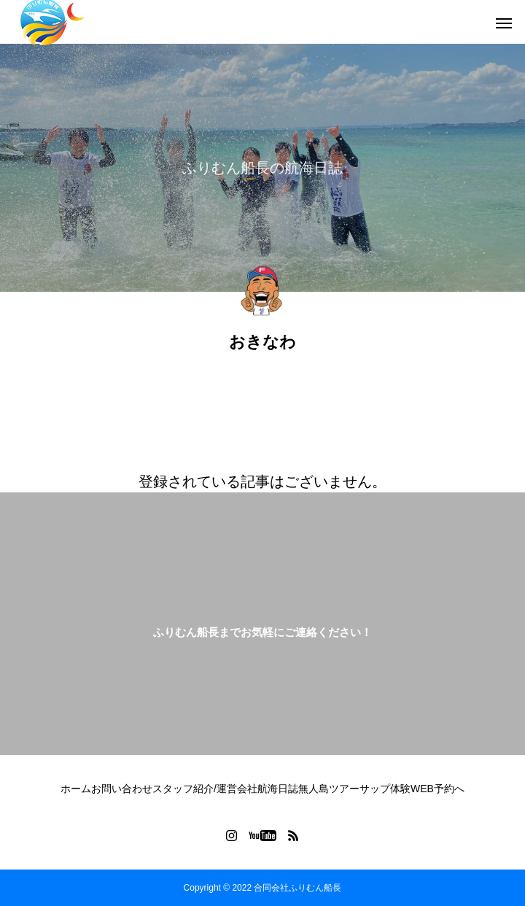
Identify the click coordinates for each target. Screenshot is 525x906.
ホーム (76, 788)
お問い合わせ (121, 788)
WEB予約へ (437, 788)
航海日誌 (277, 788)
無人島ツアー (328, 788)
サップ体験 (385, 788)
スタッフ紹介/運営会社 (204, 788)
